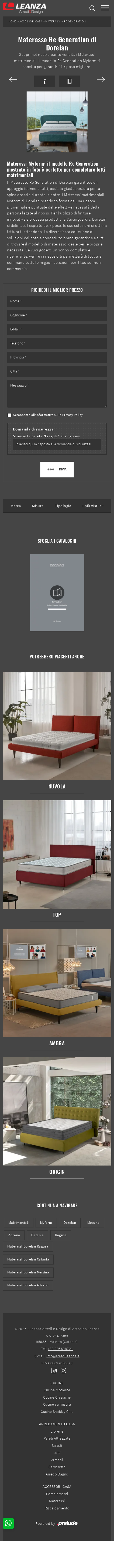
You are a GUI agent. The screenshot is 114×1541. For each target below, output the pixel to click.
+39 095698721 (60, 1348)
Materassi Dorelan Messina (28, 1272)
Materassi (53, 21)
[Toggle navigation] (105, 8)
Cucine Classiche (57, 1397)
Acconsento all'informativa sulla (48, 415)
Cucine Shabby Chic (57, 1411)
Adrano (14, 1235)
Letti (57, 1452)
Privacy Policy (72, 415)
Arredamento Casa (57, 1424)
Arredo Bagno (57, 1474)
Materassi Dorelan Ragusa (28, 1246)
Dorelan (70, 1223)
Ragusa (61, 1235)
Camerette (57, 1466)
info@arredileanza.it (63, 1356)
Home (13, 21)
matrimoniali (18, 1223)
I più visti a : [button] (92, 505)
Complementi (57, 1493)
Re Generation (75, 21)
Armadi (57, 1459)
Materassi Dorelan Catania (28, 1259)
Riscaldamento (57, 1508)
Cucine (56, 1383)
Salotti (57, 1445)
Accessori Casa (30, 21)
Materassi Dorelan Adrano (28, 1285)
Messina (93, 1223)
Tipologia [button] (63, 505)
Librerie (57, 1431)
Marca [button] (16, 505)
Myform (46, 1223)
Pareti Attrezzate (57, 1438)
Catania (37, 1235)
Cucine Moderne (57, 1390)
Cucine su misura (57, 1404)
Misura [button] (37, 505)
